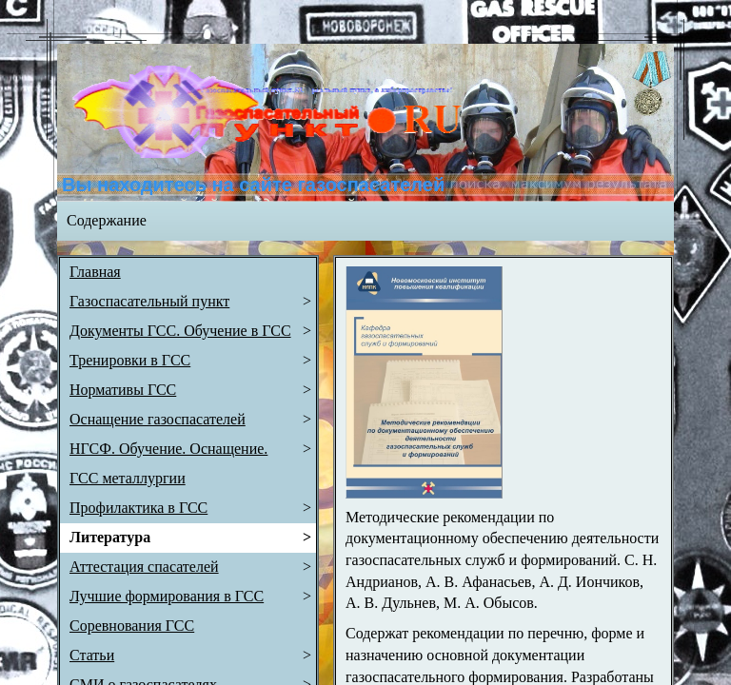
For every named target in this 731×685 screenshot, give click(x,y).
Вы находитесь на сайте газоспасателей (253, 184)
